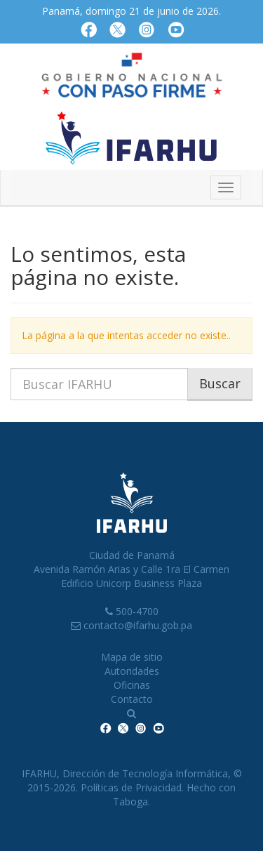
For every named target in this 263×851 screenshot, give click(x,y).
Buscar (220, 383)
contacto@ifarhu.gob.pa (137, 625)
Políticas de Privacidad (131, 787)
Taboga (130, 801)
